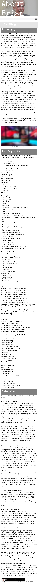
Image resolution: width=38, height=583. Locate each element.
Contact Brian (30, 582)
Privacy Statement (19, 582)
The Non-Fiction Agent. (26, 575)
